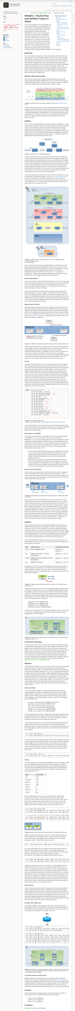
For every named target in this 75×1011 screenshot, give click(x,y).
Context (58, 43)
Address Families (61, 35)
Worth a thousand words (61, 19)
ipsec (17, 24)
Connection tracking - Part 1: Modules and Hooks (37, 660)
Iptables (58, 30)
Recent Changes (55, 5)
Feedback (58, 45)
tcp (16, 29)
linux (14, 26)
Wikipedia (56, 103)
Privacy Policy (6, 46)
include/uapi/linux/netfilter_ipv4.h (53, 422)
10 (37, 905)
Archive (5, 19)
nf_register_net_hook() (58, 314)
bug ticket (49, 835)
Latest (4, 17)
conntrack (8, 24)
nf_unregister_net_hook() (34, 315)
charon (5, 24)
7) (31, 439)
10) (43, 553)
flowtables (14, 24)
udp (17, 29)
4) (35, 292)
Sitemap (70, 5)
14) (42, 865)
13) (31, 779)
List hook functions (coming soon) (63, 42)
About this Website (7, 47)
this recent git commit (62, 979)
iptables (6, 26)
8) (64, 529)
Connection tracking (60, 31)
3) (32, 273)
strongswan (9, 29)
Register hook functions (62, 24)
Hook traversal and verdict (63, 28)
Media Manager (63, 5)
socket (5, 29)
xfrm (5, 30)
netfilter (6, 27)
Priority (58, 25)
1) (27, 104)
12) (38, 770)
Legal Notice (6, 45)
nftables (11, 27)
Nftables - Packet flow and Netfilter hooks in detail (61, 16)
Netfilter (58, 21)
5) (43, 315)
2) (30, 115)
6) (30, 357)
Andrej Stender (14, 12)
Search (71, 3)
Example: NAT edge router (63, 39)
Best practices (60, 38)
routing (16, 27)
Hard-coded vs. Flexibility (63, 27)
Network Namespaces (62, 22)
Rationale (58, 18)
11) (51, 679)
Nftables (58, 33)
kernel (10, 26)
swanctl (14, 29)
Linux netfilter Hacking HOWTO (59, 176)
